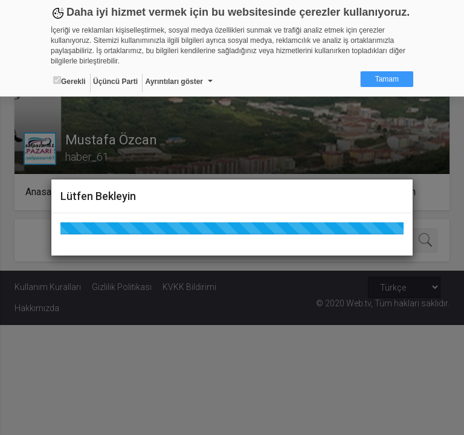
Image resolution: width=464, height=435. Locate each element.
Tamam (387, 79)
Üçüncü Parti (115, 81)
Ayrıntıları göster (174, 81)
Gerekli (69, 81)
